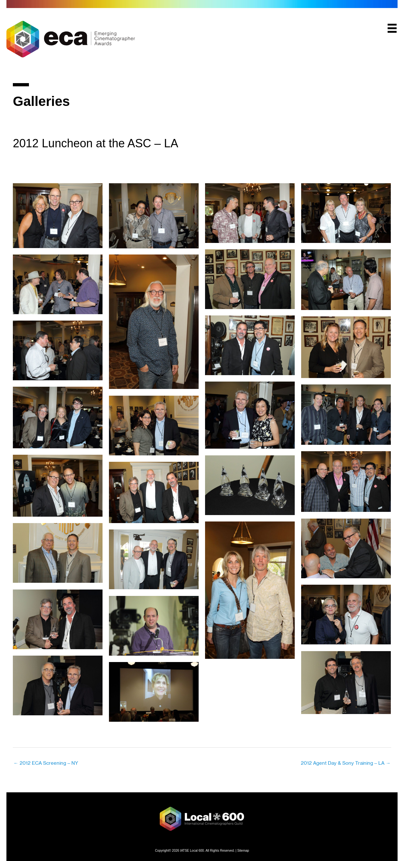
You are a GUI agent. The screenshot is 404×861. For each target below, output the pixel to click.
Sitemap (243, 850)
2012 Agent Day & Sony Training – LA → (346, 763)
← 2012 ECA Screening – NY (45, 763)
